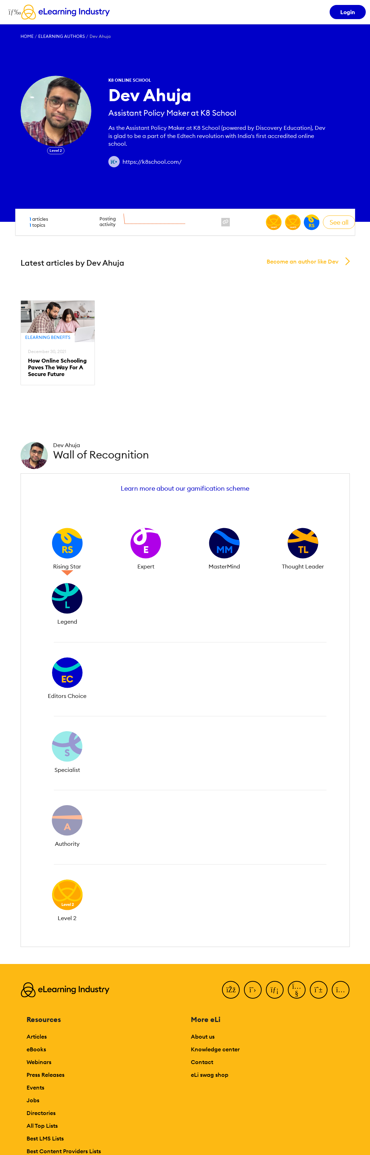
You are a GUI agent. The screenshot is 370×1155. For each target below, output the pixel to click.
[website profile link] (225, 222)
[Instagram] (340, 990)
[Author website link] (114, 161)
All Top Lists (42, 1125)
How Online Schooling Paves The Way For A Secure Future (57, 367)
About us (203, 1036)
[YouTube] (297, 990)
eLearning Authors (61, 36)
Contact (202, 1062)
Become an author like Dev (302, 261)
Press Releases (45, 1074)
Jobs (33, 1100)
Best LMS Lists (45, 1138)
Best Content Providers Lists (64, 1151)
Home (27, 36)
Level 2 (56, 150)
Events (35, 1087)
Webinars (39, 1062)
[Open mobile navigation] (13, 12)
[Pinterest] (319, 990)
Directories (41, 1112)
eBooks (36, 1049)
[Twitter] (253, 990)
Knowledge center (215, 1049)
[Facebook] (231, 990)
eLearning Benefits (47, 337)
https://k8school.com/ (152, 161)
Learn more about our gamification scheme (185, 488)
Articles (37, 1036)
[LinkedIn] (275, 990)
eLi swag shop (209, 1074)
